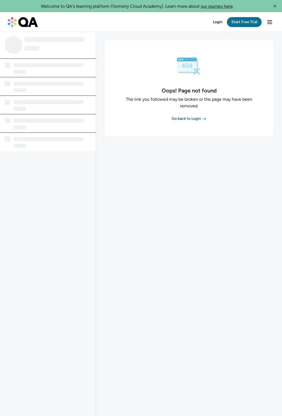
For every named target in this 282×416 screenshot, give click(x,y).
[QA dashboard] (23, 22)
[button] (275, 6)
